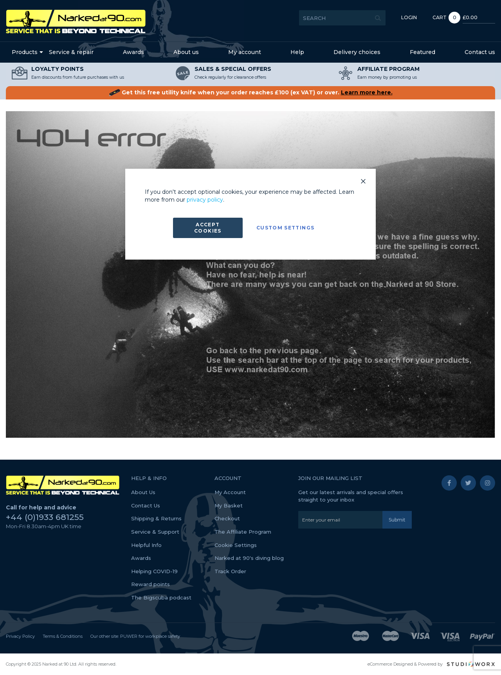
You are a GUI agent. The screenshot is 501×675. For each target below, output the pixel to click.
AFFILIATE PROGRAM (388, 68)
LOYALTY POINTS (57, 68)
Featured (422, 52)
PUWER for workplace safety (150, 636)
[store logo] (76, 21)
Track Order (230, 571)
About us (186, 52)
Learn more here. (367, 92)
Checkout (227, 518)
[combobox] (328, 17)
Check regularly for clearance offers (230, 77)
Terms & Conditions (63, 636)
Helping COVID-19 (154, 571)
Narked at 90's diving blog (249, 558)
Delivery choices (356, 52)
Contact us (480, 52)
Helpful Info (146, 545)
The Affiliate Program (242, 532)
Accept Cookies (207, 228)
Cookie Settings (235, 545)
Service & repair (71, 52)
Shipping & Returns (156, 518)
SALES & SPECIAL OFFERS (233, 68)
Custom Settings (285, 228)
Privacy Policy (20, 636)
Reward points (150, 584)
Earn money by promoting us (387, 77)
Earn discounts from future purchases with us (77, 77)
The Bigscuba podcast (161, 597)
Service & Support (155, 532)
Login (394, 17)
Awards (133, 52)
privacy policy (205, 199)
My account (244, 52)
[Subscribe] (397, 520)
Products (25, 52)
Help (297, 52)
